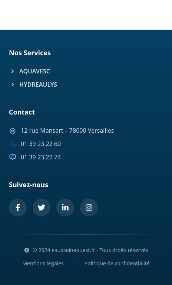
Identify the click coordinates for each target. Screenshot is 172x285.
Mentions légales (43, 263)
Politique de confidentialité (117, 263)
